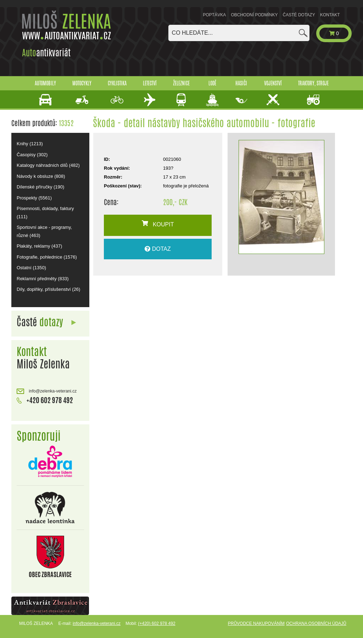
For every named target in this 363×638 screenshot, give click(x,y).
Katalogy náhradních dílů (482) (48, 165)
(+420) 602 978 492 (156, 623)
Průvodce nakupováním (256, 623)
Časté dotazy (299, 14)
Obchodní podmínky (254, 14)
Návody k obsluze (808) (41, 176)
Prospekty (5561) (34, 198)
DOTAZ (158, 249)
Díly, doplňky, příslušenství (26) (48, 289)
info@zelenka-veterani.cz (47, 391)
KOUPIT (158, 223)
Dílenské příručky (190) (40, 187)
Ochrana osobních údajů (316, 623)
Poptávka (214, 14)
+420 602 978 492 (45, 399)
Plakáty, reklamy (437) (39, 246)
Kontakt (330, 14)
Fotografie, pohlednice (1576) (47, 257)
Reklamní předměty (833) (43, 278)
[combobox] (239, 32)
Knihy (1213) (30, 143)
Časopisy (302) (32, 154)
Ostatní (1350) (31, 267)
